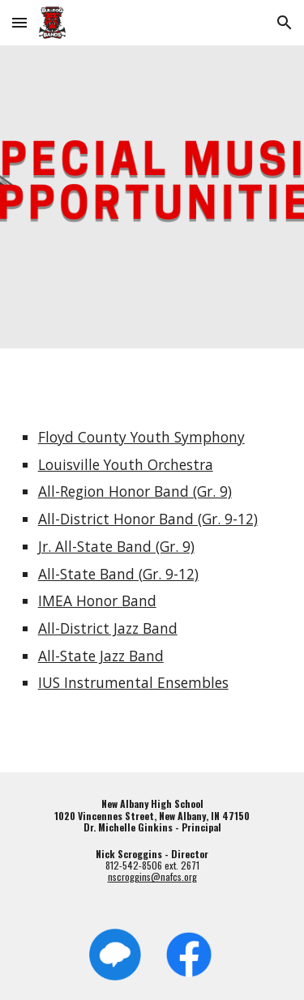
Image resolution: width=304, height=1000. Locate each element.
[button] (19, 22)
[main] (152, 560)
